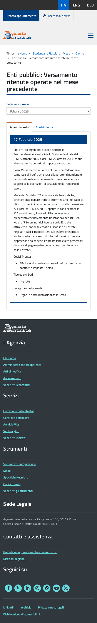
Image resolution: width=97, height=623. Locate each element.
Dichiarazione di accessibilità (21, 614)
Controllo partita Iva (16, 417)
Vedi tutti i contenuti (16, 384)
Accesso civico (12, 378)
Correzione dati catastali (18, 411)
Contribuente (44, 127)
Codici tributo (11, 484)
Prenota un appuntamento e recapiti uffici (30, 552)
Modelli (8, 470)
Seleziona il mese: (18, 104)
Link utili (8, 607)
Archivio (26, 607)
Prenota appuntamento (21, 15)
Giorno (79, 53)
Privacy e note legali (51, 607)
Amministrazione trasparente (22, 364)
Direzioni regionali (14, 558)
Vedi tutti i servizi (14, 437)
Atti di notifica (12, 371)
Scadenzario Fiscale (45, 53)
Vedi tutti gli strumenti (18, 490)
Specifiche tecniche (15, 477)
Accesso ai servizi (56, 15)
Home (23, 53)
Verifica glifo (11, 431)
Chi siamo (9, 358)
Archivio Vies (11, 424)
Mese (66, 53)
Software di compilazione (19, 464)
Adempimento (19, 127)
